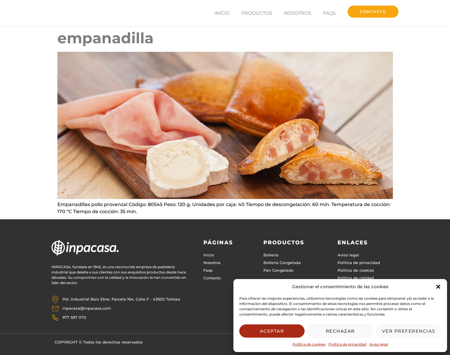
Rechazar (340, 331)
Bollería (270, 255)
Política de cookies (309, 344)
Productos (256, 13)
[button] (438, 287)
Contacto (212, 278)
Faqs (208, 270)
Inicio (222, 13)
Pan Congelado (278, 270)
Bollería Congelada (282, 262)
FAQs (329, 13)
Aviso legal (378, 344)
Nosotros (297, 13)
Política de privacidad (347, 344)
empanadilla (105, 38)
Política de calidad (356, 278)
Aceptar (272, 331)
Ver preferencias (408, 331)
